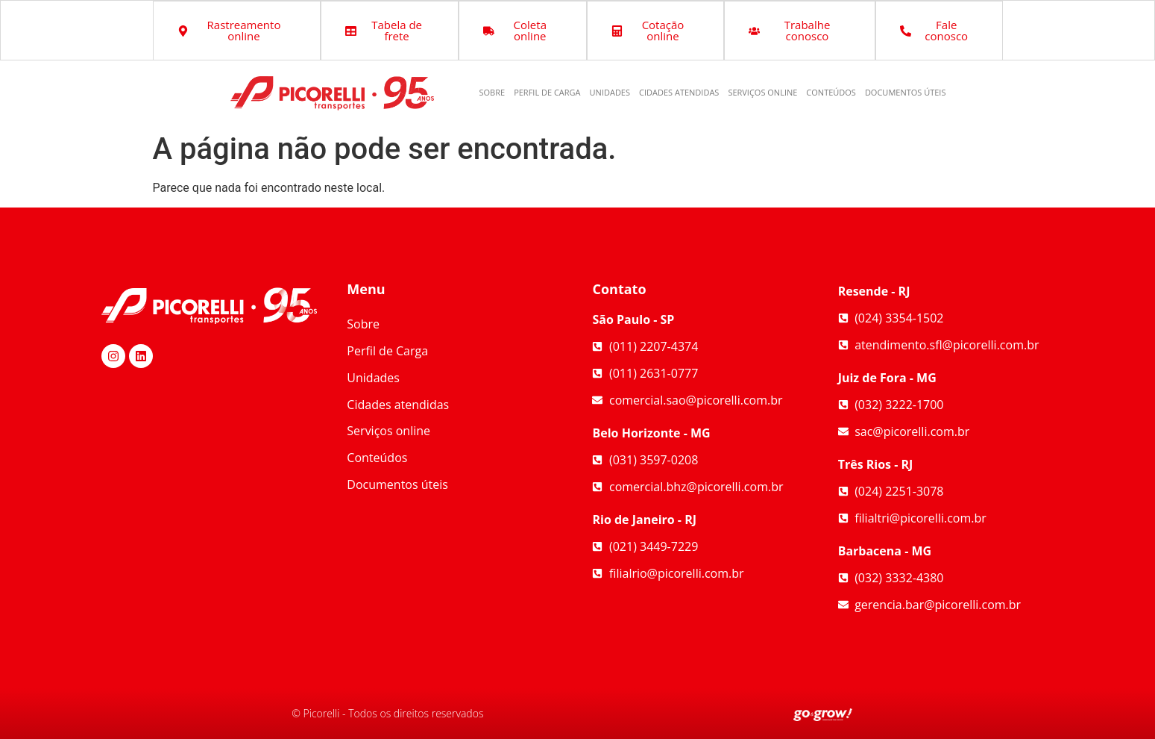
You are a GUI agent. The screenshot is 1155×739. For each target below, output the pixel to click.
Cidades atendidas (679, 92)
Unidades (610, 92)
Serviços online (762, 92)
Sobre (492, 92)
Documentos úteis (905, 92)
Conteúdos (831, 92)
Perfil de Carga (547, 92)
